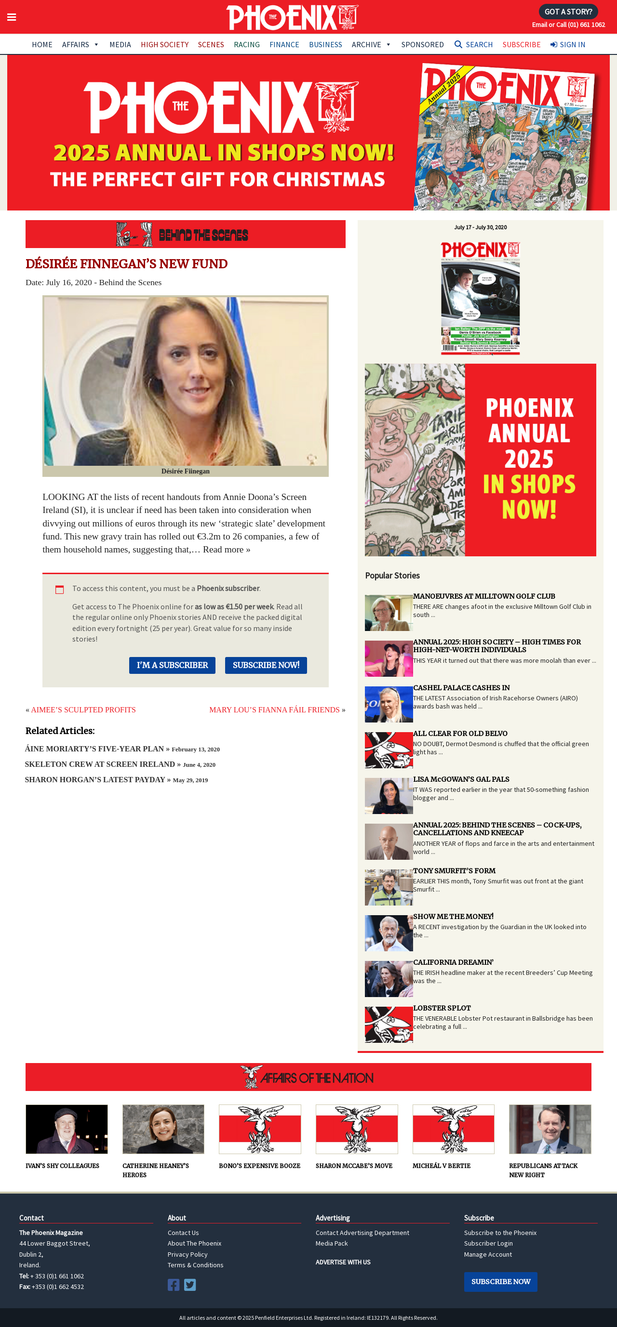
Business (325, 44)
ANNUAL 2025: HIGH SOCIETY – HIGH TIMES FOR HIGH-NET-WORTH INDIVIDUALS (497, 646)
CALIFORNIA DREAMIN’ (453, 962)
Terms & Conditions (196, 1265)
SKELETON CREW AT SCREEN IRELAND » (120, 764)
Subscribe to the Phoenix (500, 1232)
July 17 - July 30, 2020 (480, 227)
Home (42, 44)
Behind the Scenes (186, 234)
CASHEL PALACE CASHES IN (461, 687)
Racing (247, 44)
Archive (372, 44)
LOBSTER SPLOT (442, 1008)
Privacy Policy (188, 1254)
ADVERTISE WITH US (343, 1262)
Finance (284, 44)
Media (120, 44)
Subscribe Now (500, 1281)
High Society (164, 44)
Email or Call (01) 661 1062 (568, 24)
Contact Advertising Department (362, 1232)
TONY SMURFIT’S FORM (454, 871)
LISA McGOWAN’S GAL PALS (461, 779)
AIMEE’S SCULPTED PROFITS (83, 710)
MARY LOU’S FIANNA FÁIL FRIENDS (274, 710)
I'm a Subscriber (172, 665)
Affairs (81, 44)
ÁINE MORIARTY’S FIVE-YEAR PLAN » (122, 749)
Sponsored (423, 44)
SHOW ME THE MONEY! (453, 916)
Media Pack (332, 1243)
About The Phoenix (194, 1243)
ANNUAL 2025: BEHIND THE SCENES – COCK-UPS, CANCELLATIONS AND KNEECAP (497, 829)
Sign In (573, 44)
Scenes (211, 44)
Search (479, 44)
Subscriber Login (488, 1243)
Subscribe (522, 44)
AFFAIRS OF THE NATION (308, 1077)
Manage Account (488, 1254)
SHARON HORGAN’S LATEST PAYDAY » (116, 779)
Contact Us (183, 1232)
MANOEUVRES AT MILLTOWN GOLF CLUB (484, 596)
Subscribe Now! (266, 665)
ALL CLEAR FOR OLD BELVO (460, 733)
